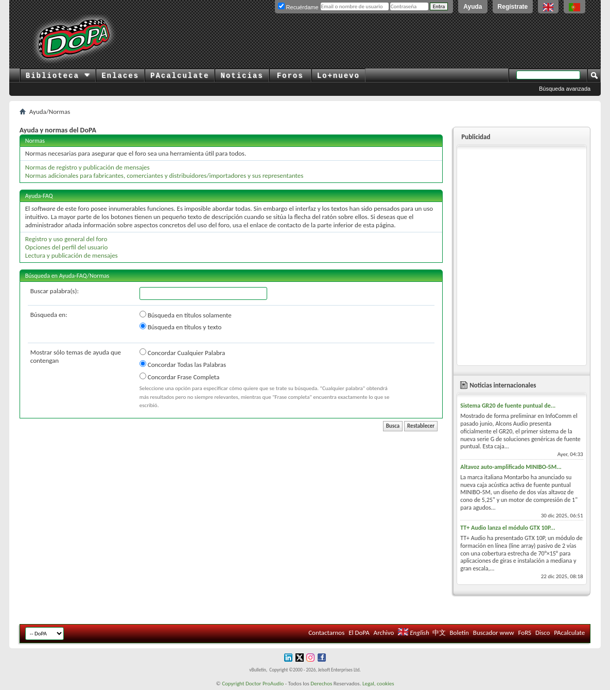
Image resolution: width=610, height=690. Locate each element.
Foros (290, 76)
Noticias (241, 76)
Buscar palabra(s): (54, 291)
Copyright (233, 683)
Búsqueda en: (48, 314)
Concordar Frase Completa (179, 377)
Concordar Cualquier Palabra (182, 352)
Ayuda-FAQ (39, 195)
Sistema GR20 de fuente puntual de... (507, 405)
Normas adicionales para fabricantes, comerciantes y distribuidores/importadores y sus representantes (164, 175)
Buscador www (493, 632)
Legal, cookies (378, 683)
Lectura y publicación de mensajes (71, 255)
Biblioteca (58, 76)
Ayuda (472, 6)
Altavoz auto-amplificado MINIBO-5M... (511, 466)
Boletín (458, 632)
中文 (439, 632)
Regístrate (513, 6)
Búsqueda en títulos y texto (181, 327)
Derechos (321, 683)
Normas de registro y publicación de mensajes (87, 167)
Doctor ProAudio (265, 683)
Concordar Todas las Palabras (183, 364)
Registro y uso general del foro (66, 239)
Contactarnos (326, 632)
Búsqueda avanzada (564, 89)
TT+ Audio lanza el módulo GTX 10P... (507, 527)
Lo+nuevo (338, 76)
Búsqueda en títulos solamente (186, 315)
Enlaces (120, 76)
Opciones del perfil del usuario (66, 247)
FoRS (525, 632)
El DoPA (358, 632)
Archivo (384, 632)
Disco (542, 632)
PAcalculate (179, 76)
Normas (35, 140)
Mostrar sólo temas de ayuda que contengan (75, 356)
